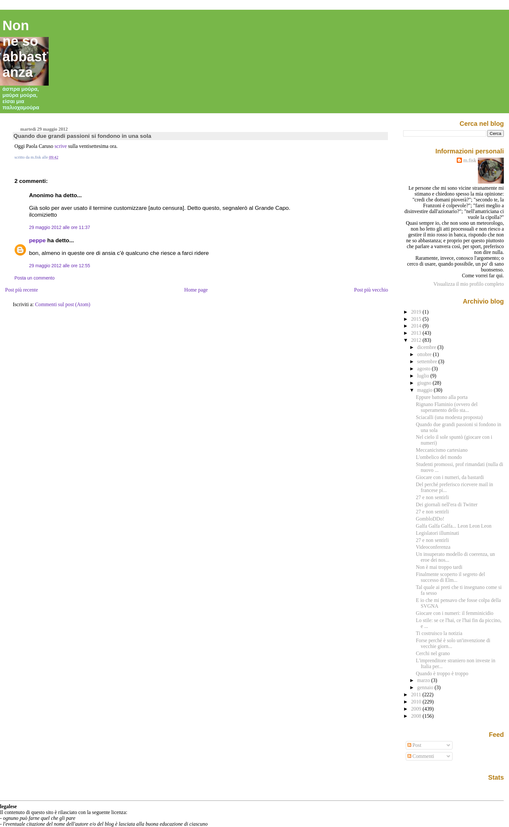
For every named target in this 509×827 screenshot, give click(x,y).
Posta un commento (34, 278)
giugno (425, 383)
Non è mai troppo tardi (439, 567)
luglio (423, 375)
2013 (417, 333)
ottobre (425, 354)
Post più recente (21, 290)
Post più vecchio (371, 290)
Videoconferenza (433, 547)
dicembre (427, 347)
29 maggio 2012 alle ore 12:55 (59, 265)
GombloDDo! (430, 518)
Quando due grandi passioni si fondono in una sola (82, 136)
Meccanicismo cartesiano (441, 450)
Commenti (420, 756)
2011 (416, 694)
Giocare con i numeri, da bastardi (450, 477)
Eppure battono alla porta (441, 397)
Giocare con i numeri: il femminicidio (454, 613)
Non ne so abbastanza (25, 49)
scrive (61, 146)
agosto (424, 368)
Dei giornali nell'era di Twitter (447, 504)
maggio (425, 390)
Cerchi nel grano (433, 653)
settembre (427, 361)
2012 (417, 340)
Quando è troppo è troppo (442, 673)
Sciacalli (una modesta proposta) (449, 417)
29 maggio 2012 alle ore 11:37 (59, 227)
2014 (417, 326)
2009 (417, 709)
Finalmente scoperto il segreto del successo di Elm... (450, 577)
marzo (424, 680)
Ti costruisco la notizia (439, 633)
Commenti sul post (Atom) (62, 304)
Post (414, 745)
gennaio (426, 687)
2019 (417, 312)
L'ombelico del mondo (439, 457)
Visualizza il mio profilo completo (468, 284)
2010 (417, 701)
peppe (37, 240)
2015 (417, 319)
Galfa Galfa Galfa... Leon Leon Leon (453, 526)
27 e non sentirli (432, 497)
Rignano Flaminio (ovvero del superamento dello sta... (447, 407)
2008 (417, 716)
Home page (196, 290)
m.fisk (469, 160)
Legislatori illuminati (437, 533)
